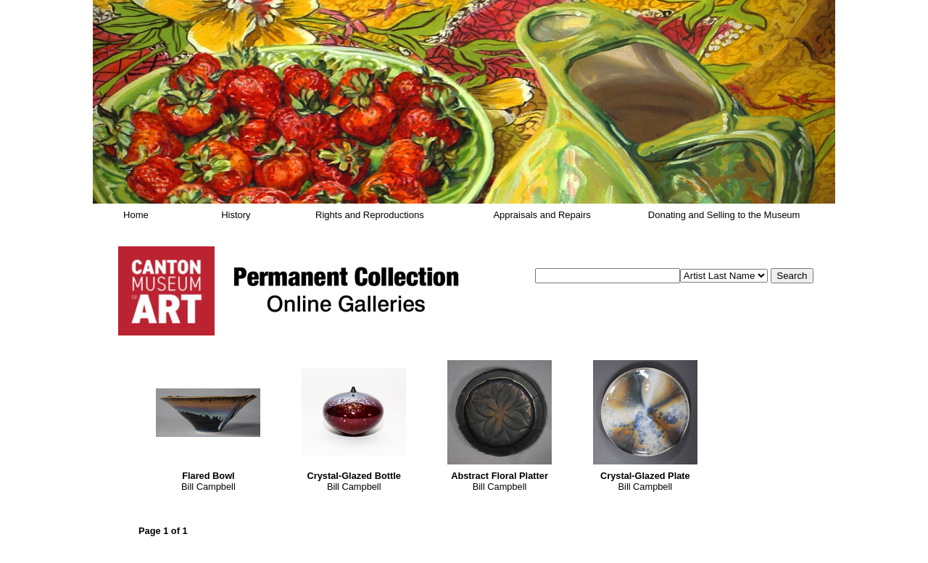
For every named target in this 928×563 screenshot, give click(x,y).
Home (136, 214)
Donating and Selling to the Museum (724, 214)
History (235, 214)
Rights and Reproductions (369, 214)
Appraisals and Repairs (541, 214)
